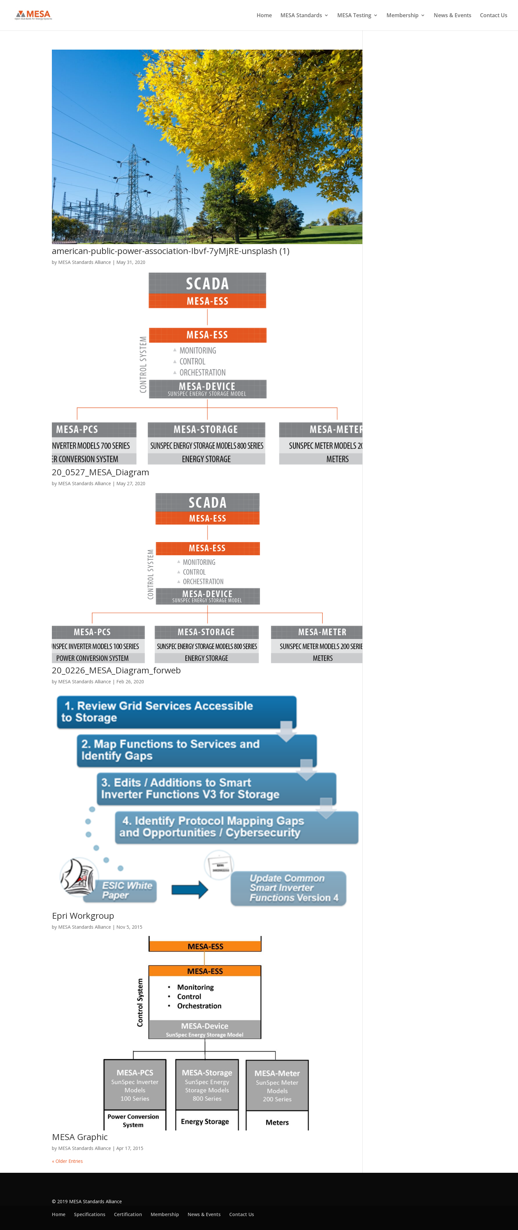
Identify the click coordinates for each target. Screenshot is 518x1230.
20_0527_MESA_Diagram (100, 472)
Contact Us (493, 16)
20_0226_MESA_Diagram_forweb (116, 670)
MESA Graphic (80, 1137)
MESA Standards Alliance (84, 262)
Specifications (89, 1214)
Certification (128, 1214)
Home (264, 16)
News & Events (452, 16)
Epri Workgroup (83, 915)
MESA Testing (354, 16)
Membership (403, 16)
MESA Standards (301, 16)
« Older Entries (67, 1161)
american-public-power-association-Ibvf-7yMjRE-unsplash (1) (170, 251)
